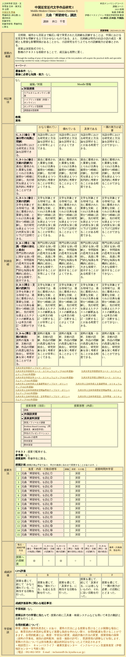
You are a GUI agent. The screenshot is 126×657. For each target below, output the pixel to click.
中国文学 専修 (8, 12)
